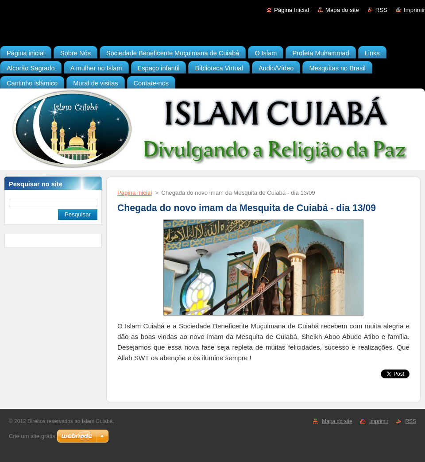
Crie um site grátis (32, 436)
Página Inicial (291, 10)
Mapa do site (342, 10)
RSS (381, 10)
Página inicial (134, 192)
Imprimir (414, 10)
